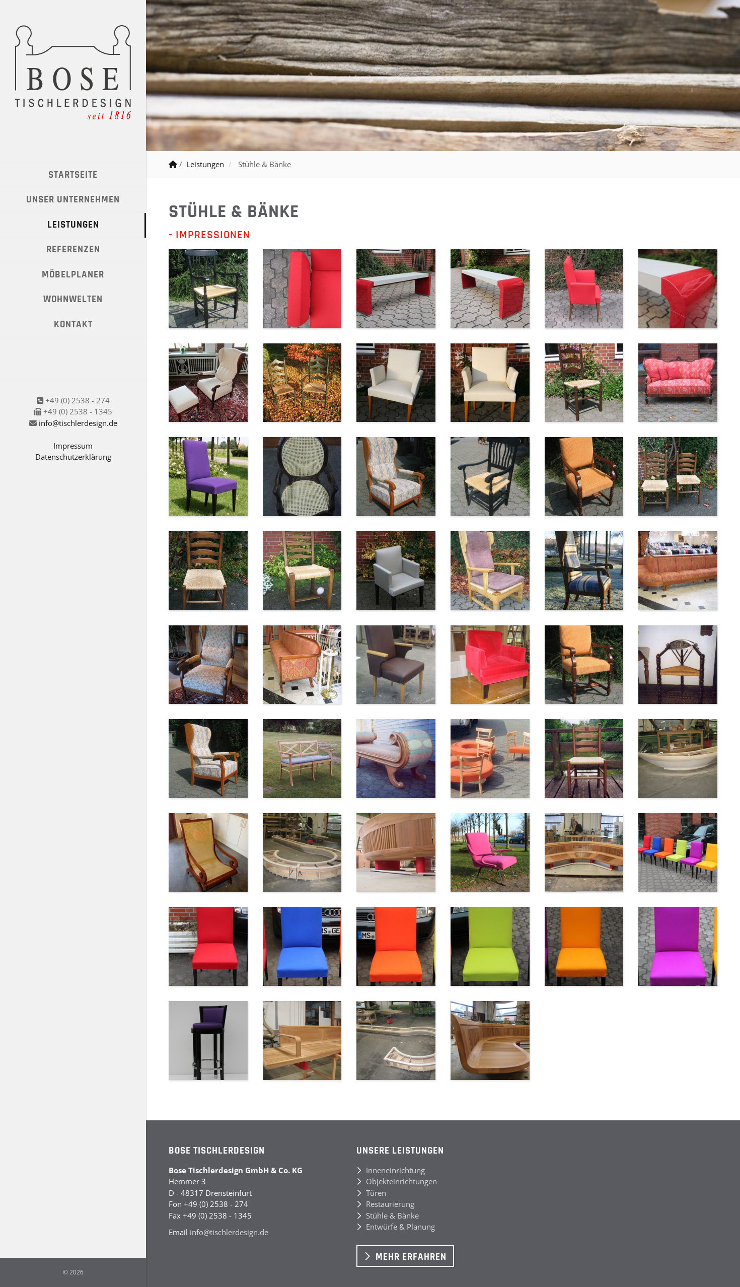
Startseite (73, 175)
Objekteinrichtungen (401, 1181)
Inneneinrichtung (395, 1170)
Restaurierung (390, 1204)
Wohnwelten (73, 299)
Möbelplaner (73, 274)
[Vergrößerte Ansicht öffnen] (208, 288)
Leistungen (73, 225)
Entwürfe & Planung (400, 1227)
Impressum (73, 446)
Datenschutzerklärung (73, 457)
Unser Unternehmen (73, 199)
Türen (376, 1193)
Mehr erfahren (411, 1257)
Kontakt (73, 324)
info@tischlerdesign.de (78, 423)
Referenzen (73, 249)
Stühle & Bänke (264, 164)
